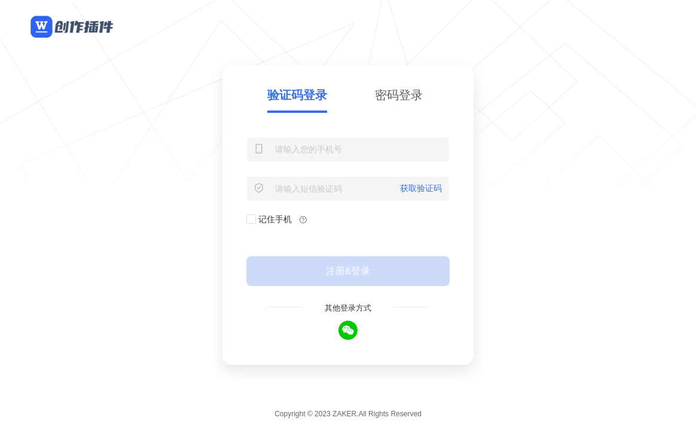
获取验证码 (421, 188)
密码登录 (399, 95)
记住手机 (269, 219)
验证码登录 (297, 95)
